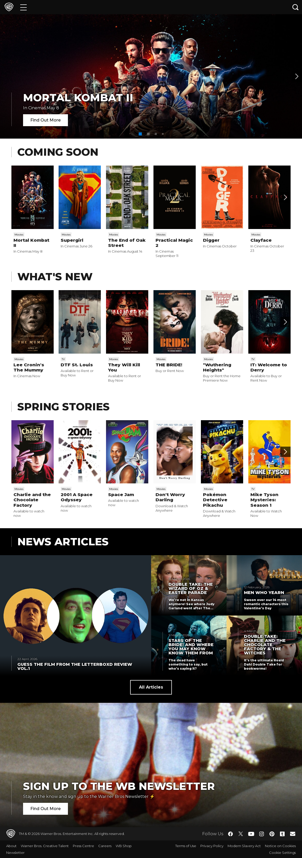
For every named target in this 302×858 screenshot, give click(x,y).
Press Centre (83, 846)
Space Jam (121, 494)
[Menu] (23, 7)
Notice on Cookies (280, 846)
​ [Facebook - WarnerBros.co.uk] (230, 834)
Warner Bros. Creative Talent (45, 846)
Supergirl (72, 240)
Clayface (261, 240)
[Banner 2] (297, 76)
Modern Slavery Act (244, 846)
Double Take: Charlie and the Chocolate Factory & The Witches (265, 644)
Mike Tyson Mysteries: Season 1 (264, 500)
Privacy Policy (211, 846)
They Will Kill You (124, 367)
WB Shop (124, 846)
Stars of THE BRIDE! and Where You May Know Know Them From (191, 647)
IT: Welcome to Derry (268, 367)
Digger (211, 240)
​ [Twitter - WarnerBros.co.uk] (241, 834)
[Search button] (295, 7)
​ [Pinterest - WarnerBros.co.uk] (272, 834)
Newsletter (15, 852)
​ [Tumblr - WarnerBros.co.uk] (282, 834)
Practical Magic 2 (174, 243)
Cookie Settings (282, 852)
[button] (140, 133)
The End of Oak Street (127, 243)
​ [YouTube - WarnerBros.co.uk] (251, 834)
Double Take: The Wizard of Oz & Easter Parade (190, 588)
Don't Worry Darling (170, 497)
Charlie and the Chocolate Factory (32, 500)
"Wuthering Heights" (217, 367)
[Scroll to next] (285, 197)
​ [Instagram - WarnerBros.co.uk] (261, 834)
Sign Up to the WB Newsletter (119, 786)
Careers (104, 846)
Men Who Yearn (264, 593)
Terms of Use (185, 846)
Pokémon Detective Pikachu (215, 500)
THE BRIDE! (169, 364)
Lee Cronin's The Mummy (28, 367)
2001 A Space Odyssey (77, 497)
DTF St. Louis (77, 364)
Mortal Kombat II (78, 97)
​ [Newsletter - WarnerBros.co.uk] (293, 833)
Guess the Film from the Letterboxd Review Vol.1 (74, 666)
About (11, 846)
